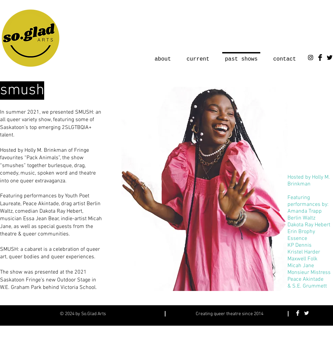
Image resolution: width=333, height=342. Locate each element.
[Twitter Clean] (306, 313)
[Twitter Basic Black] (329, 57)
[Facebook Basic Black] (320, 57)
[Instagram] (310, 57)
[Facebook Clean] (297, 313)
